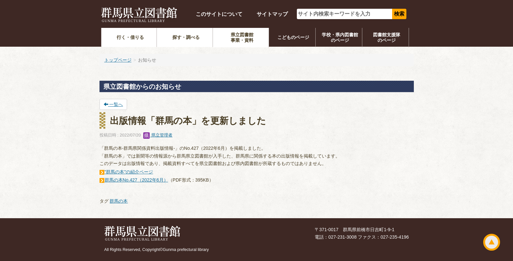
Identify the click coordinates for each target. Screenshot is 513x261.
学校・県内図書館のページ (340, 37)
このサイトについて (219, 14)
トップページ (118, 60)
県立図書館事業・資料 (242, 37)
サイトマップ (272, 14)
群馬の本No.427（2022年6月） (136, 180)
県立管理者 (158, 135)
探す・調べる (186, 37)
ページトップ (491, 242)
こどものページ (293, 37)
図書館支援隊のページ (386, 37)
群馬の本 (119, 201)
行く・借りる (130, 37)
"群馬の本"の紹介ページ (129, 171)
